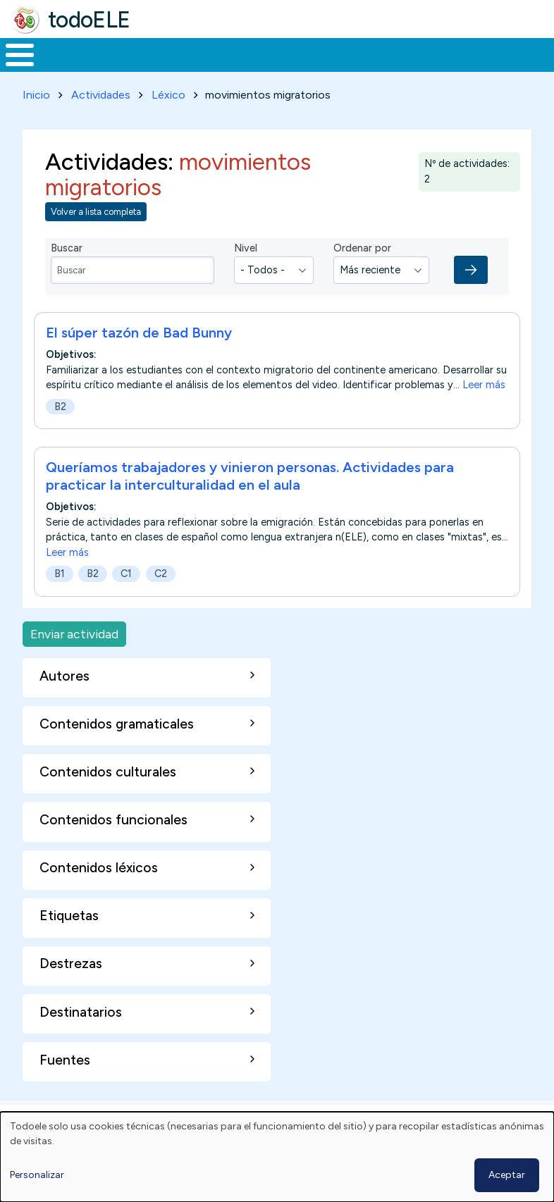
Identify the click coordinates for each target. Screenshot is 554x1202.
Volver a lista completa (96, 238)
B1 (59, 599)
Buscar (539, 54)
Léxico (168, 121)
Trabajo (242, 67)
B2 (60, 432)
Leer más (483, 411)
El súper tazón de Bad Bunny (139, 359)
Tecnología (382, 67)
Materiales (67, 67)
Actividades (100, 121)
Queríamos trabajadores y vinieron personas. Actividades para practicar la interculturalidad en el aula (250, 502)
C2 (160, 599)
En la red (307, 68)
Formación (158, 67)
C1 (126, 599)
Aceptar (506, 1175)
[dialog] (277, 1157)
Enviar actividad (74, 659)
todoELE (89, 20)
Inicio (12, 68)
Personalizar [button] (37, 1175)
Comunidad (476, 67)
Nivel (245, 274)
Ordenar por (362, 274)
